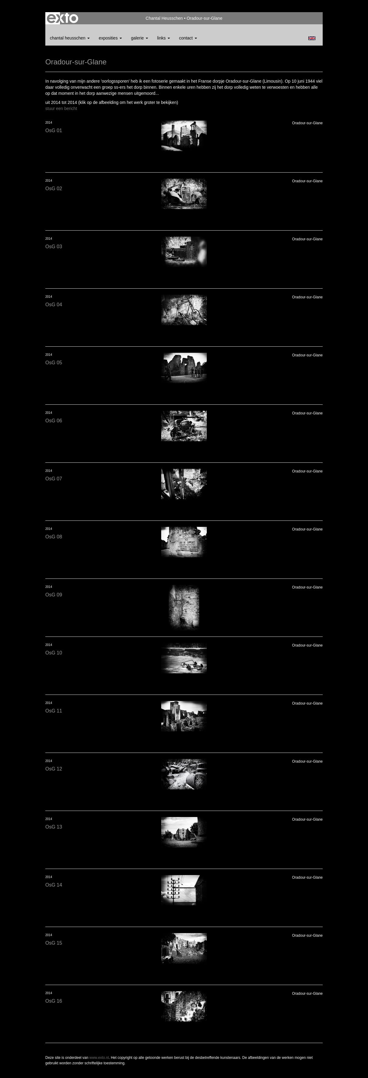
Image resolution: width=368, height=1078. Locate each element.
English (311, 38)
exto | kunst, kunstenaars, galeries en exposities (62, 18)
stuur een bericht (61, 108)
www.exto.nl (99, 1058)
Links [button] (163, 38)
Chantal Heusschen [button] (70, 38)
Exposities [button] (110, 38)
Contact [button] (188, 38)
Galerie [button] (139, 38)
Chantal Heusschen (164, 18)
